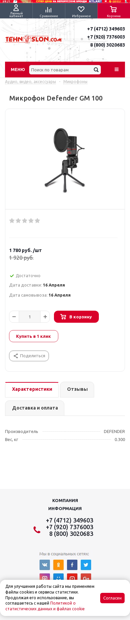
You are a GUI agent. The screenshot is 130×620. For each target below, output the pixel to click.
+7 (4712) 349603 (106, 28)
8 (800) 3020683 (107, 45)
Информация (65, 508)
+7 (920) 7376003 (106, 37)
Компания (65, 500)
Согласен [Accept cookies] (112, 598)
